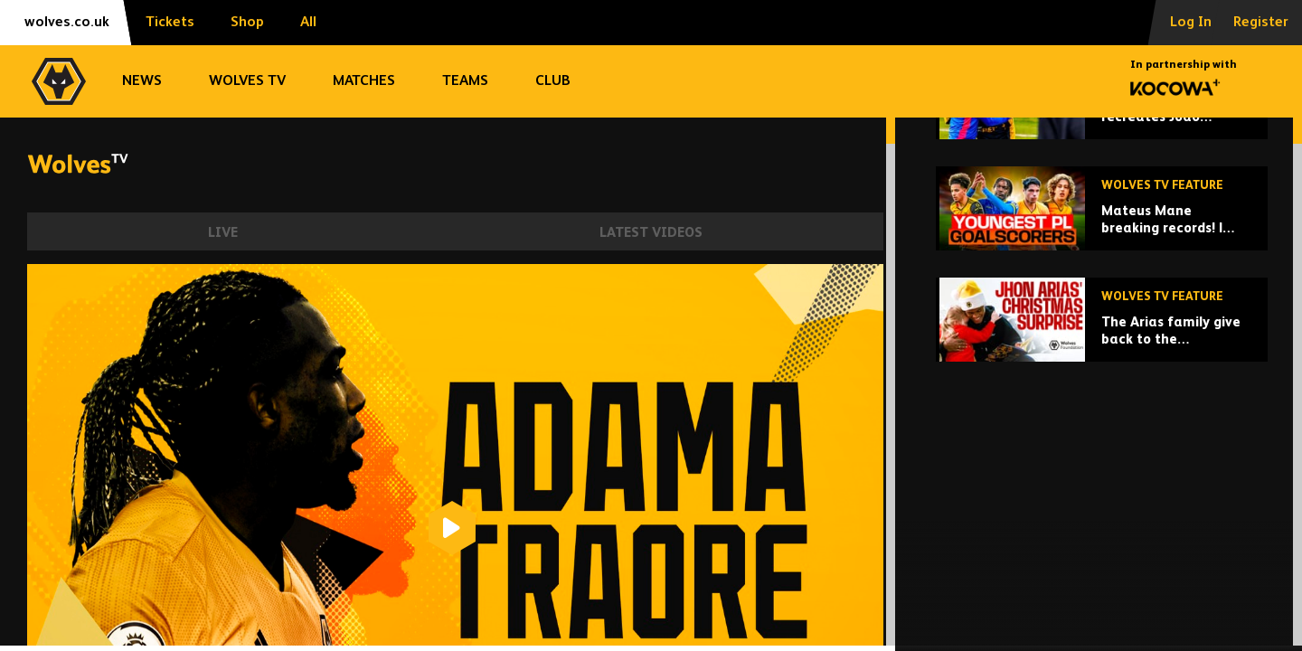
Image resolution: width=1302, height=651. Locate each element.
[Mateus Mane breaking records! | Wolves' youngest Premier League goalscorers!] (1102, 349)
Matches (364, 81)
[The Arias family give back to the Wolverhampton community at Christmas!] (1102, 461)
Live (223, 233)
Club (553, 81)
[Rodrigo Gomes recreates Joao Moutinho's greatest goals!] (1102, 238)
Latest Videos (651, 233)
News (142, 81)
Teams (465, 81)
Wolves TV (247, 81)
